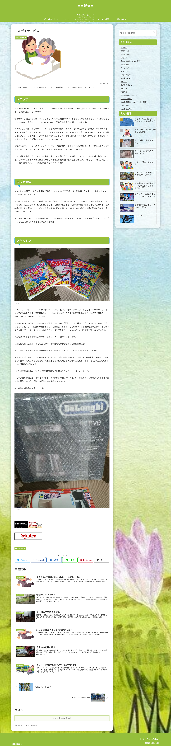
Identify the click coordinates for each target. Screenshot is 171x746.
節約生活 (124, 81)
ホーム (142, 739)
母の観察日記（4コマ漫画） (131, 61)
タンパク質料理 (126, 98)
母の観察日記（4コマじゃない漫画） (134, 102)
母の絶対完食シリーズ (129, 95)
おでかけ (124, 47)
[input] (138, 33)
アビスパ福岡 (126, 74)
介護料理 (124, 92)
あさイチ (124, 57)
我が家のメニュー (127, 85)
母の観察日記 (20, 548)
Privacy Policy (152, 739)
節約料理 (124, 88)
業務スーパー (126, 51)
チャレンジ (125, 68)
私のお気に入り (126, 78)
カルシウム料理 (126, 109)
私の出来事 (125, 64)
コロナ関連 (125, 105)
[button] (154, 32)
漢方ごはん (125, 71)
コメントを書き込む (62, 718)
